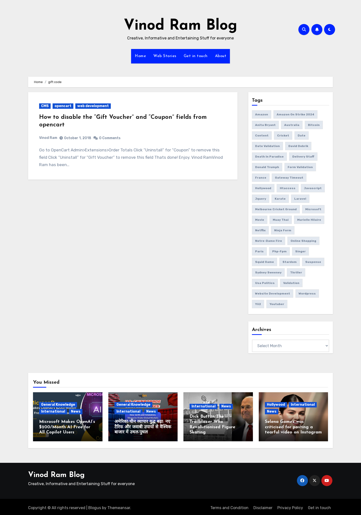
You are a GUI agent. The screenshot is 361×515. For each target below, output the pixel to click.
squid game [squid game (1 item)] (264, 262)
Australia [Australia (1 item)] (291, 125)
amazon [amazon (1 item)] (261, 114)
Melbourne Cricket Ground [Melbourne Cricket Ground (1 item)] (276, 209)
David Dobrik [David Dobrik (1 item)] (298, 146)
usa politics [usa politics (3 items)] (265, 283)
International (53, 411)
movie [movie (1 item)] (259, 219)
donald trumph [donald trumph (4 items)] (267, 167)
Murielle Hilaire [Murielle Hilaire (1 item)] (309, 219)
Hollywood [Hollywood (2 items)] (263, 188)
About (220, 56)
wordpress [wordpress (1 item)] (307, 293)
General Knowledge (58, 405)
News (75, 411)
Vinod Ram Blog (180, 26)
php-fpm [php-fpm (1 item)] (279, 251)
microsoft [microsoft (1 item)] (313, 209)
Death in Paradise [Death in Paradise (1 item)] (269, 156)
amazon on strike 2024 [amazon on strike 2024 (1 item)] (295, 114)
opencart (63, 106)
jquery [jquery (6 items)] (260, 198)
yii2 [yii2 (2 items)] (258, 304)
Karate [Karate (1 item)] (280, 198)
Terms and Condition (229, 505)
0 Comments (110, 138)
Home (140, 56)
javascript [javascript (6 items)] (313, 188)
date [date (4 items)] (301, 135)
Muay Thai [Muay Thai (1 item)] (281, 219)
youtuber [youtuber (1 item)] (277, 304)
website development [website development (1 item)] (272, 293)
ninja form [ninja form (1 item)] (282, 230)
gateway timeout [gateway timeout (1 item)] (289, 177)
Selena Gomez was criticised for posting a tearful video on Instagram (293, 427)
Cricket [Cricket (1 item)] (283, 135)
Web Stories (164, 56)
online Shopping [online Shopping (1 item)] (303, 241)
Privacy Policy (290, 505)
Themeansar (118, 505)
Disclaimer (262, 505)
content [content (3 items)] (262, 135)
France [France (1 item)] (260, 177)
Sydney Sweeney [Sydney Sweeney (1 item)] (268, 272)
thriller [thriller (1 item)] (296, 272)
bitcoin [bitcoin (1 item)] (314, 125)
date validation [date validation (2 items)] (267, 146)
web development (93, 106)
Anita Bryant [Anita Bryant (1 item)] (265, 125)
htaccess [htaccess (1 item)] (287, 188)
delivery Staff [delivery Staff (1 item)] (303, 156)
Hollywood (276, 405)
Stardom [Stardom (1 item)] (289, 262)
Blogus (94, 505)
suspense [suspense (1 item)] (313, 262)
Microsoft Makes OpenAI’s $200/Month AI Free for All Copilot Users (67, 427)
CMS (45, 106)
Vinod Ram (48, 138)
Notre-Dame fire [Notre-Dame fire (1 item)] (268, 241)
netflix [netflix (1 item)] (260, 230)
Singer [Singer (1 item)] (300, 251)
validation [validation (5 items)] (291, 283)
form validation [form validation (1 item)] (300, 167)
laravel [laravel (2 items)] (300, 198)
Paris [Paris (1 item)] (259, 251)
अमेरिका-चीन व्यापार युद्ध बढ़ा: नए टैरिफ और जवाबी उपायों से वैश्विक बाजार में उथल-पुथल (142, 427)
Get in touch (196, 56)
